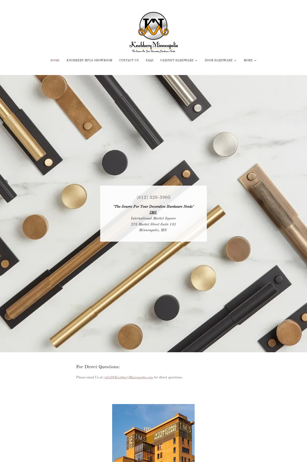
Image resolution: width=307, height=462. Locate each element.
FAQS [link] (150, 60)
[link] (153, 32)
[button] (179, 60)
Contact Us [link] (129, 60)
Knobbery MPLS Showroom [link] (89, 60)
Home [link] (55, 60)
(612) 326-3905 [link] (153, 197)
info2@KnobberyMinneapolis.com (128, 377)
